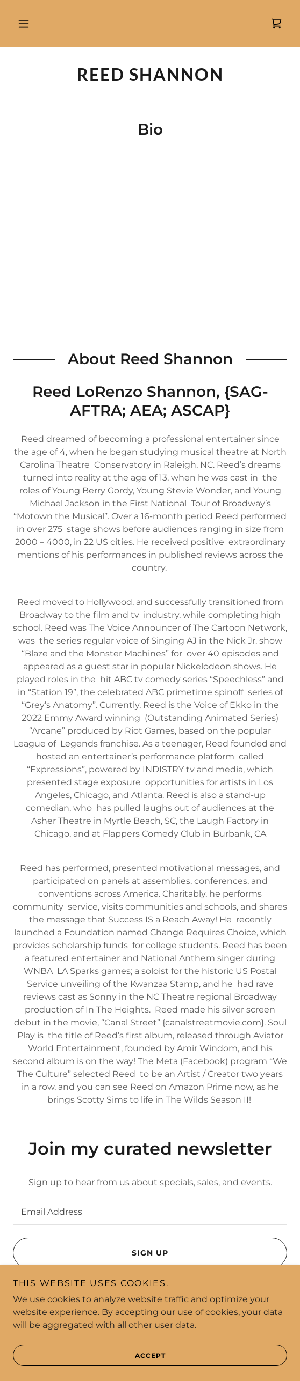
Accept (89, 1355)
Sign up (90, 1253)
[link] (276, 23)
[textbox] (150, 1211)
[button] (23, 23)
